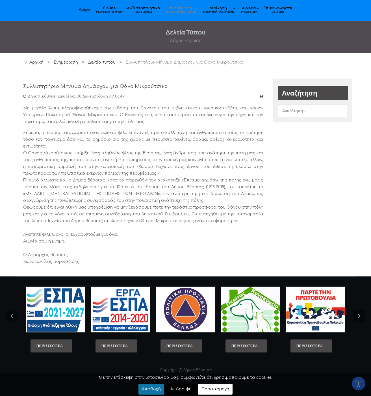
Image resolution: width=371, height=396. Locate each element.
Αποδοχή (151, 389)
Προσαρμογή (215, 389)
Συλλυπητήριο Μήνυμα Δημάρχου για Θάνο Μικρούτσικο (122, 86)
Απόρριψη (181, 389)
